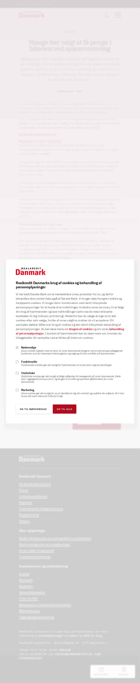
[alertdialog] (70, 341)
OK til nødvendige (33, 409)
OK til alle (64, 409)
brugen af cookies (81, 329)
